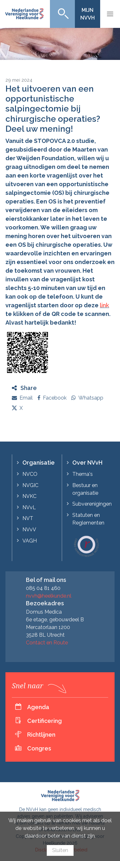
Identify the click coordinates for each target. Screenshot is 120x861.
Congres (39, 748)
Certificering (44, 720)
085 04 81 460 (43, 588)
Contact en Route (47, 643)
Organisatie (38, 462)
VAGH (29, 541)
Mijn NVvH (87, 14)
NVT (27, 518)
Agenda (38, 707)
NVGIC (30, 485)
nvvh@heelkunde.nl (48, 596)
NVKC (29, 496)
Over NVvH (87, 462)
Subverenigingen (92, 504)
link (104, 305)
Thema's (82, 474)
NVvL (29, 507)
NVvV (29, 529)
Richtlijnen (41, 734)
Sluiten (60, 850)
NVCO (29, 474)
